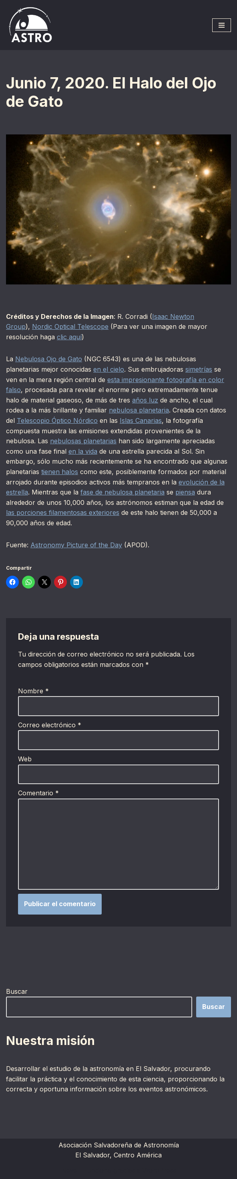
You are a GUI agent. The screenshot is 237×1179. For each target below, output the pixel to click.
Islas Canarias (141, 420)
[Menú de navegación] (221, 25)
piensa (185, 492)
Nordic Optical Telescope (70, 326)
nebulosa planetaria (139, 410)
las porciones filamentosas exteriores (62, 512)
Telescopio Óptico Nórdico (57, 420)
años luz (145, 400)
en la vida (82, 451)
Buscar (17, 991)
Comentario (38, 793)
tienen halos (59, 472)
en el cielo (108, 369)
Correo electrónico (49, 725)
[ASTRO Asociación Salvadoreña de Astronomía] (30, 25)
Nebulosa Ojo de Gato (48, 359)
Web (25, 759)
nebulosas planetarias (83, 441)
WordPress (159, 1170)
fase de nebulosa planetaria (122, 492)
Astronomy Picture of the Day (76, 545)
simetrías (198, 369)
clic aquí (69, 337)
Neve (69, 1170)
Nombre (33, 691)
